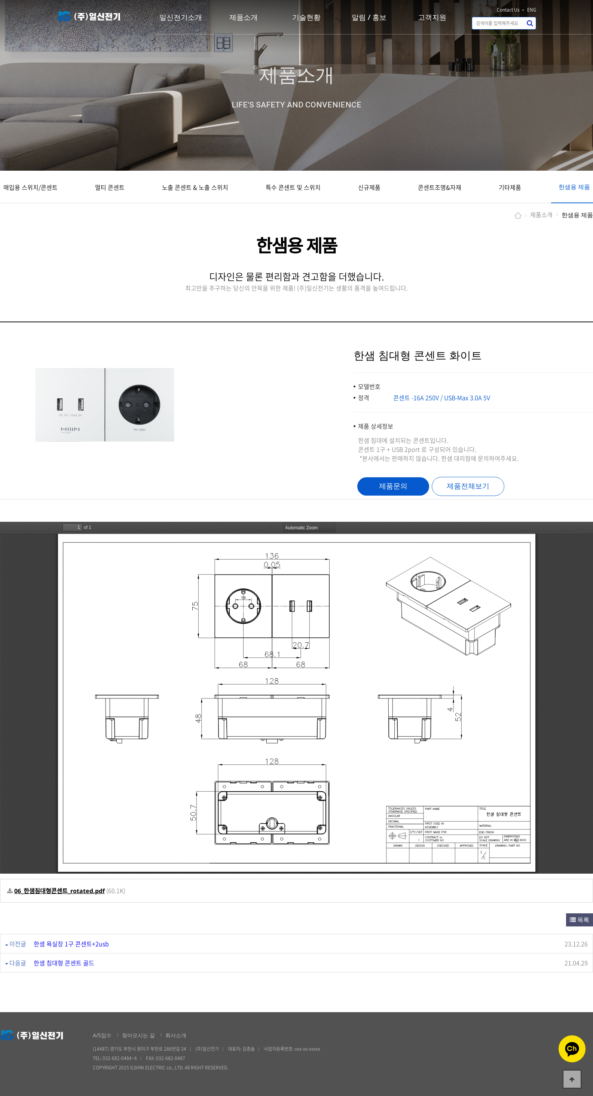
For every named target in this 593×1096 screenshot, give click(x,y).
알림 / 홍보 (369, 17)
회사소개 (175, 1035)
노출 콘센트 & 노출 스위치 (195, 187)
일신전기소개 (180, 17)
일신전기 (88, 16)
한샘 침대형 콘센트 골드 (64, 962)
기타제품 (510, 187)
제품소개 (243, 17)
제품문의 (393, 486)
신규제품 (369, 187)
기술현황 (306, 17)
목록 (579, 920)
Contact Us (508, 9)
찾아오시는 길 (138, 1035)
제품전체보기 (468, 486)
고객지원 (432, 17)
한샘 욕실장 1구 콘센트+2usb (71, 943)
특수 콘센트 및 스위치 (293, 187)
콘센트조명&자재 (439, 187)
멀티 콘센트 (110, 187)
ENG (531, 9)
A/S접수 (102, 1035)
